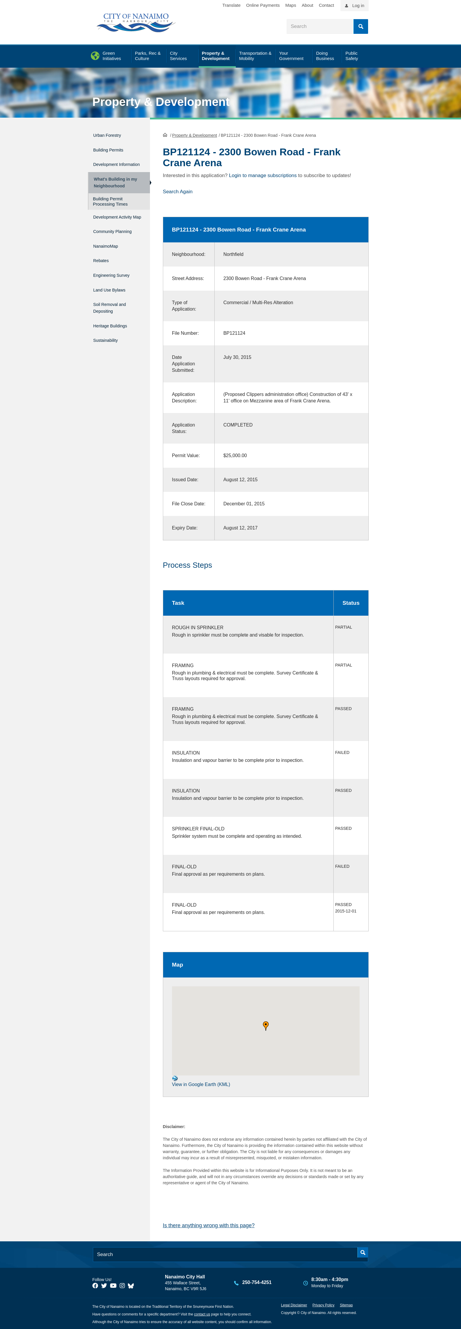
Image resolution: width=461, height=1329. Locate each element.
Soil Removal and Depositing (114, 313)
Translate (231, 5)
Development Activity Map (108, 224)
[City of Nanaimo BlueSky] (132, 1285)
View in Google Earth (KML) (201, 1080)
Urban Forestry (111, 134)
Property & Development (161, 101)
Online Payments (263, 5)
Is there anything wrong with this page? (209, 1225)
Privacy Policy (324, 1305)
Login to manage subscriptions (263, 175)
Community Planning (106, 243)
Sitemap (346, 1305)
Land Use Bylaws (114, 297)
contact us (202, 1314)
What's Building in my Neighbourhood (114, 185)
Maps (290, 5)
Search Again (178, 191)
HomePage (165, 134)
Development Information (108, 162)
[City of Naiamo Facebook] (95, 1285)
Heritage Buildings (115, 330)
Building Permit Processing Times (110, 207)
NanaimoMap (109, 260)
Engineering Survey (116, 285)
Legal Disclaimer (294, 1305)
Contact (326, 5)
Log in (358, 5)
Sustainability (108, 342)
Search (360, 26)
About (307, 5)
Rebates (102, 272)
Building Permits (112, 147)
